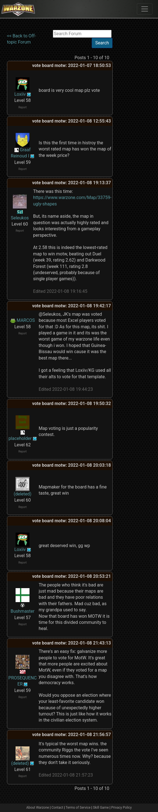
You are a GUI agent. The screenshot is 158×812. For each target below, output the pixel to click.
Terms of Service (78, 807)
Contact (57, 807)
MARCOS (26, 320)
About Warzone (37, 807)
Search (102, 42)
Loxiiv (20, 94)
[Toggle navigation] (144, 9)
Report (22, 107)
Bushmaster (22, 611)
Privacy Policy (121, 807)
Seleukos (20, 218)
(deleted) (22, 494)
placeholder (19, 438)
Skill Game (101, 807)
